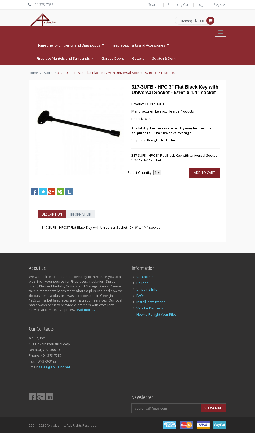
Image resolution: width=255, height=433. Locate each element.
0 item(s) (185, 21)
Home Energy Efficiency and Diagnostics (71, 47)
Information (80, 214)
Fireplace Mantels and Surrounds (66, 60)
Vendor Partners (149, 308)
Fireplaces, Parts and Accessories (141, 47)
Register (220, 4)
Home (33, 72)
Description (52, 214)
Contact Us (145, 276)
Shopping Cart (178, 4)
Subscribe (213, 408)
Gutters (138, 58)
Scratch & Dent (163, 58)
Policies (142, 283)
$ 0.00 (199, 20)
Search (153, 4)
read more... (85, 309)
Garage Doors (112, 58)
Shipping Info (147, 289)
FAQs (140, 295)
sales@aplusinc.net (54, 367)
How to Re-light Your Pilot (156, 314)
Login (201, 4)
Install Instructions (150, 301)
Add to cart (204, 172)
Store (48, 72)
